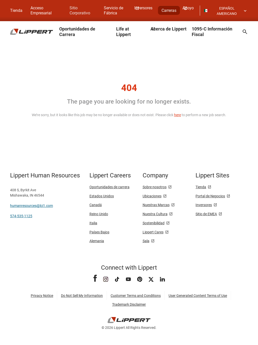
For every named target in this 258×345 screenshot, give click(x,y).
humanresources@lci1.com (31, 206)
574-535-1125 (21, 216)
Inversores (204, 205)
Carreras (169, 10)
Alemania (96, 241)
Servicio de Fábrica (113, 10)
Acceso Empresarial (41, 10)
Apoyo (188, 8)
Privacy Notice (42, 296)
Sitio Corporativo (80, 10)
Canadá (95, 205)
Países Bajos (99, 232)
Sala (146, 241)
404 (129, 88)
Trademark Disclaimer (129, 304)
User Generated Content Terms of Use (198, 296)
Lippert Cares (153, 232)
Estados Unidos (101, 196)
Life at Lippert (123, 31)
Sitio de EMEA (206, 214)
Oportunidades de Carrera (77, 31)
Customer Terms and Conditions (136, 296)
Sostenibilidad (154, 223)
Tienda (16, 10)
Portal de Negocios (210, 196)
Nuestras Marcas (156, 205)
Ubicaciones (152, 196)
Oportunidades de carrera (109, 187)
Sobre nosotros (155, 187)
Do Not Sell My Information (82, 296)
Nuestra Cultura (155, 214)
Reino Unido (98, 214)
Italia (93, 223)
